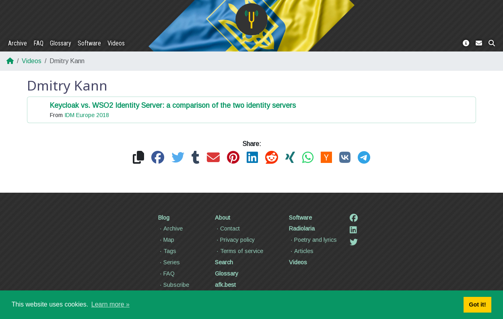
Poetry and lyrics (313, 240)
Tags (167, 251)
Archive (17, 43)
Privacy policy (235, 240)
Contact (227, 228)
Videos (116, 43)
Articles (301, 251)
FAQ (38, 43)
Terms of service (239, 251)
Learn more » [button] (110, 304)
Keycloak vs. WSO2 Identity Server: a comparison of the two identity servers (173, 105)
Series (169, 262)
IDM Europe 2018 (86, 115)
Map (166, 240)
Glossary (60, 43)
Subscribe (173, 285)
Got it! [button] (477, 304)
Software (89, 43)
